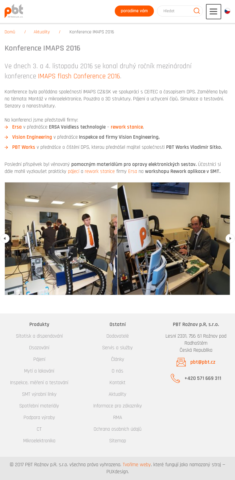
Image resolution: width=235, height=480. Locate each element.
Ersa (17, 127)
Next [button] (230, 238)
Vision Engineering (32, 137)
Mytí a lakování (39, 371)
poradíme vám (134, 11)
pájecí (73, 171)
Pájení (39, 359)
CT (39, 429)
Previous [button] (4, 238)
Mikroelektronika (39, 440)
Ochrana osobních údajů (118, 429)
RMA (117, 417)
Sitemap (117, 440)
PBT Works (23, 147)
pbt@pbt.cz (202, 362)
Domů (10, 32)
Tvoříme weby (137, 464)
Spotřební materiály (39, 406)
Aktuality (42, 32)
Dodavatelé (117, 336)
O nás (117, 371)
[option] (61, 238)
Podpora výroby (39, 417)
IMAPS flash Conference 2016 (79, 76)
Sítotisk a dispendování (39, 336)
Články (117, 359)
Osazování (39, 347)
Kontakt (117, 382)
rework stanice (127, 127)
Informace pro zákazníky (117, 406)
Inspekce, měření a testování (39, 382)
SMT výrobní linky (39, 394)
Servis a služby (117, 347)
